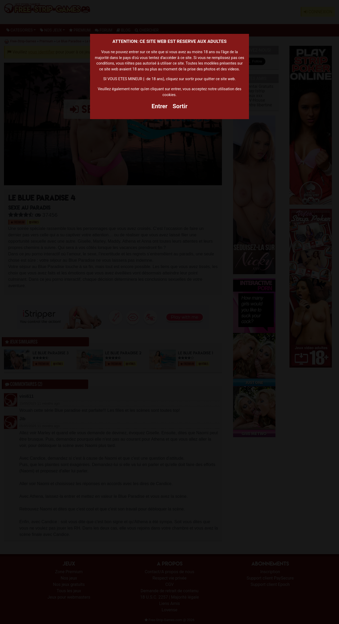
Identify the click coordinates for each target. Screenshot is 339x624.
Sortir (180, 106)
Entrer (159, 106)
